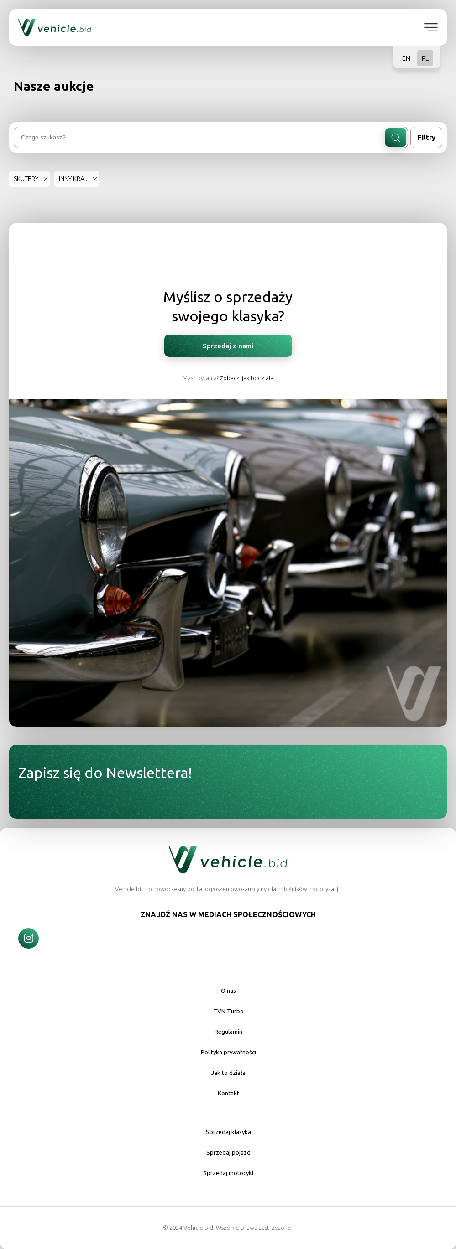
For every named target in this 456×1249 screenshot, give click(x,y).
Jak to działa (228, 1072)
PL (425, 58)
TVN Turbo (228, 1011)
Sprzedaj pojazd (228, 1152)
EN (406, 58)
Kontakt (228, 1093)
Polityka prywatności (228, 1052)
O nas (228, 990)
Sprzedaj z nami (228, 346)
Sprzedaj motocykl (228, 1173)
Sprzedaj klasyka (228, 1132)
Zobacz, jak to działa (246, 378)
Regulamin (228, 1031)
